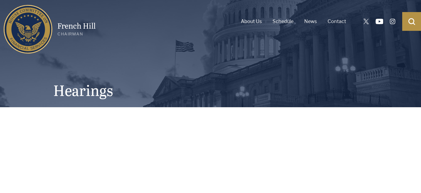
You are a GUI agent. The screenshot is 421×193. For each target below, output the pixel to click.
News (310, 21)
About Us (251, 21)
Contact (337, 21)
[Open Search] (411, 21)
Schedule (283, 21)
